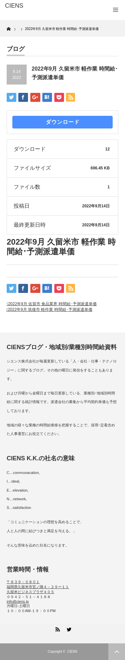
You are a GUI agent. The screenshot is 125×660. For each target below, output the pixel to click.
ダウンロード (63, 122)
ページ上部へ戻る (116, 651)
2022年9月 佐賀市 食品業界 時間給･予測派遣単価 (52, 304)
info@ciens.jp (18, 601)
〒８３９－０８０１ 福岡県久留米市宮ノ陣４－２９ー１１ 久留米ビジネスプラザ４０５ (38, 587)
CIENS (72, 651)
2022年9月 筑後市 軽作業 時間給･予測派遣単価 (50, 309)
